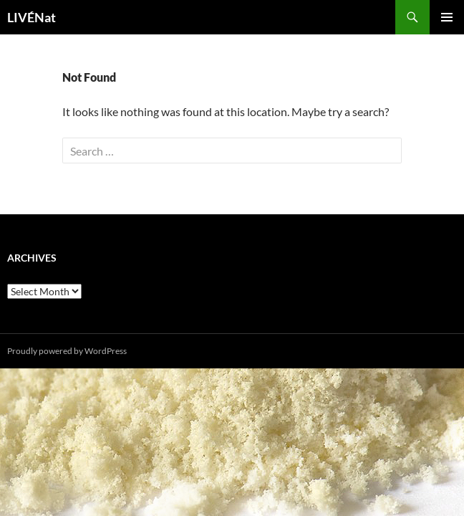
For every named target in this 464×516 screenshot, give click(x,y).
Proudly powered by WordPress (67, 350)
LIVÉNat (31, 17)
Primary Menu (447, 17)
